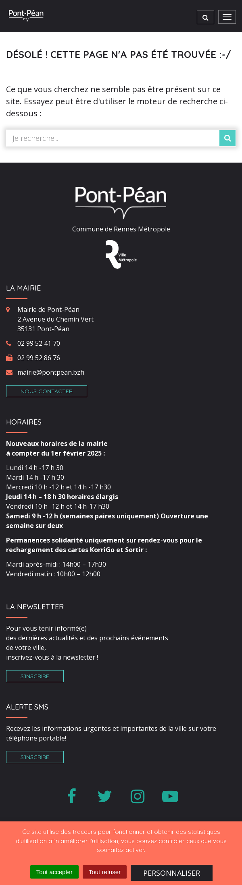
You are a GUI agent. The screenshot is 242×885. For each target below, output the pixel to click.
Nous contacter (47, 391)
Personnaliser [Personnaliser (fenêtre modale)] (171, 873)
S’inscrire (35, 676)
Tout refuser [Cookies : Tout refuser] (105, 871)
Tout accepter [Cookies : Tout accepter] (54, 871)
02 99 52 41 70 (38, 343)
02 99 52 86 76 (38, 357)
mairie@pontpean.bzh (50, 372)
